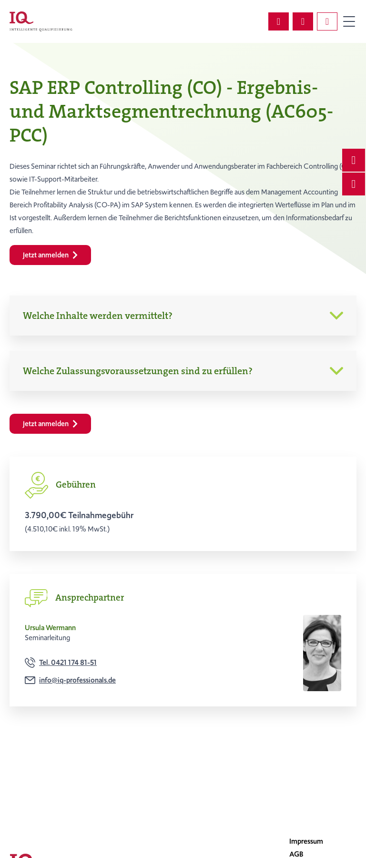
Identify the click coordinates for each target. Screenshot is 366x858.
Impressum (306, 841)
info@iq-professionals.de (77, 680)
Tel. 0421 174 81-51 (68, 662)
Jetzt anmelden (50, 255)
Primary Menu (348, 21)
